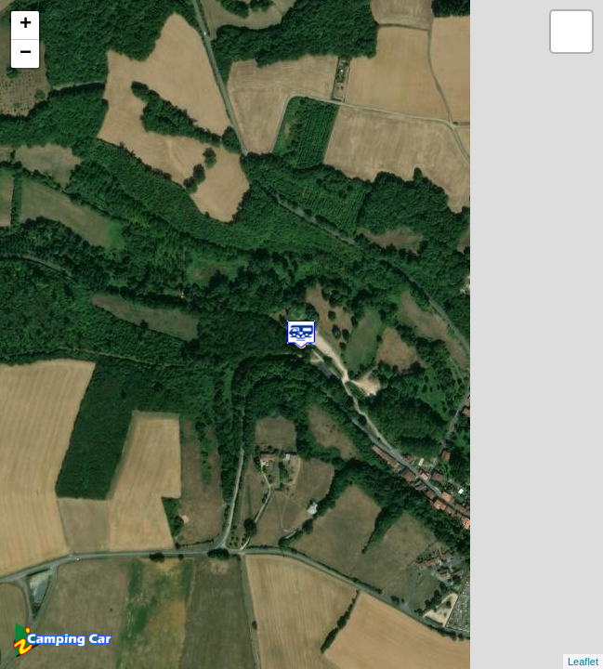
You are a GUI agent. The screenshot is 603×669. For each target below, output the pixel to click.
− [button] (26, 54)
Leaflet (583, 661)
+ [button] (26, 25)
